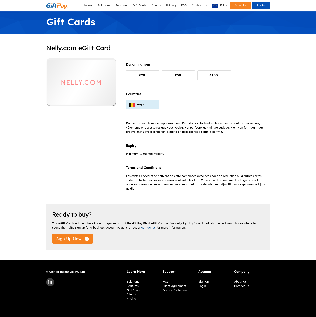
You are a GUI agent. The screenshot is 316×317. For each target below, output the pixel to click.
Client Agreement (174, 286)
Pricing (171, 5)
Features (121, 5)
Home (88, 5)
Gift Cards (140, 5)
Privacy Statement (175, 290)
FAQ (184, 5)
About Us (240, 282)
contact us (148, 227)
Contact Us (199, 5)
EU (218, 6)
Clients (156, 5)
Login (261, 5)
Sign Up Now (72, 238)
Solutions (104, 5)
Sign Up (240, 5)
